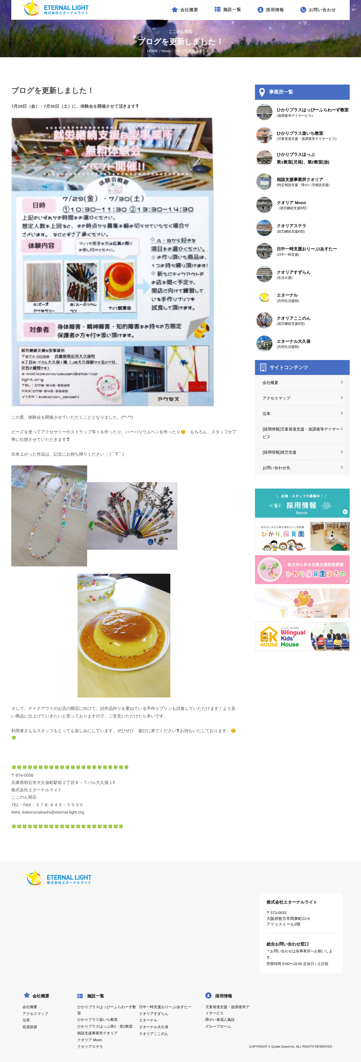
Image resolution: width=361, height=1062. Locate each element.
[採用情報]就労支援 (279, 452)
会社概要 (270, 382)
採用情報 (223, 995)
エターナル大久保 (153, 1027)
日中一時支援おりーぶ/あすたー (165, 1007)
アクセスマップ (276, 398)
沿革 (266, 413)
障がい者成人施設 (220, 1020)
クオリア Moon (89, 1040)
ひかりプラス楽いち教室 (97, 1020)
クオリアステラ (90, 1047)
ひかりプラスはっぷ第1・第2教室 (105, 1026)
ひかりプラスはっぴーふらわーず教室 (106, 1010)
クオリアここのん (153, 1034)
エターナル (148, 1020)
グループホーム (218, 1026)
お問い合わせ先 (276, 467)
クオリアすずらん (153, 1014)
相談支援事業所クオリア (97, 1033)
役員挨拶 (30, 1027)
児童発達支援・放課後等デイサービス (227, 1010)
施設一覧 (95, 995)
